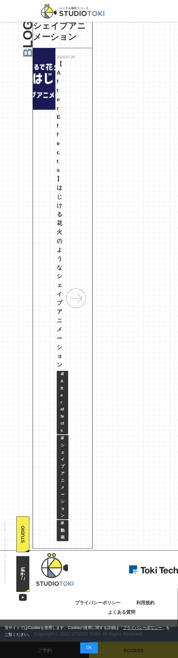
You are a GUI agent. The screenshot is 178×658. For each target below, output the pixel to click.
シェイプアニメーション (63, 477)
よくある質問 (121, 612)
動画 (63, 530)
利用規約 (145, 603)
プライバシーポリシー (142, 627)
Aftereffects (62, 402)
